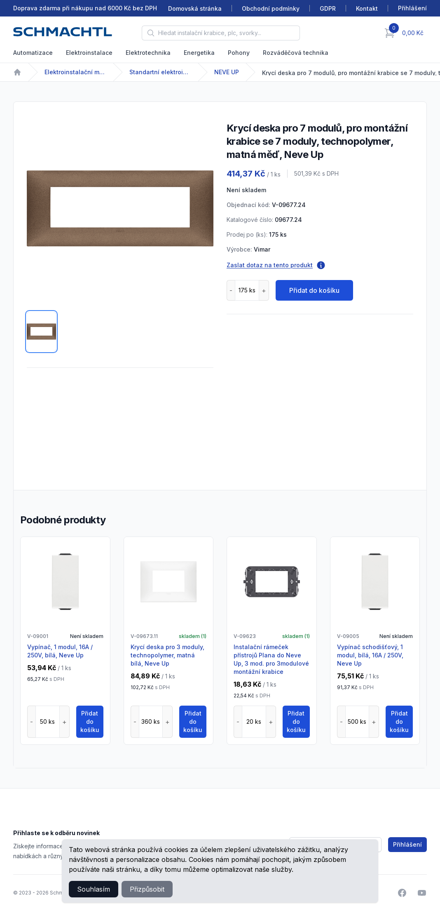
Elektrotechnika (148, 52)
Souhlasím (93, 889)
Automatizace (33, 52)
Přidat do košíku (314, 290)
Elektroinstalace (89, 52)
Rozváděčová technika (295, 52)
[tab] (41, 331)
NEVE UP (226, 71)
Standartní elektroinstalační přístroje (160, 71)
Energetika (199, 52)
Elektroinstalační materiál (75, 71)
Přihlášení (407, 844)
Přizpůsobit (147, 889)
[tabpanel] (120, 208)
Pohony (239, 52)
